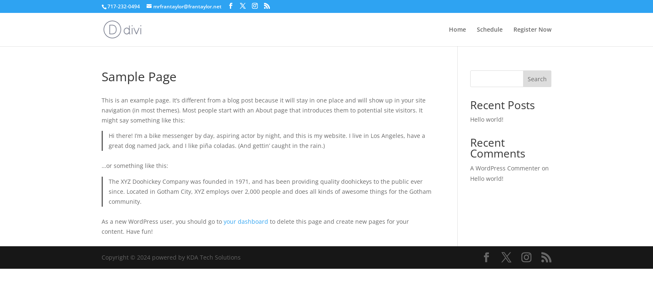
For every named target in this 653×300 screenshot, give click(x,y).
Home (457, 30)
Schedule (490, 30)
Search (537, 79)
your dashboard (246, 221)
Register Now (532, 30)
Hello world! (486, 119)
